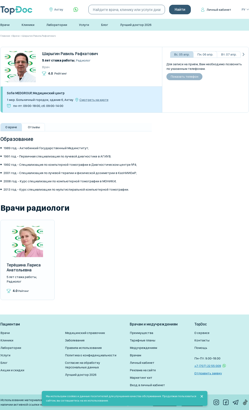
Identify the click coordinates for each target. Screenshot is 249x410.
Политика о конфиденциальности (90, 355)
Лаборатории (56, 25)
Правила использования (83, 348)
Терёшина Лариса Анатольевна (24, 267)
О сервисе (201, 333)
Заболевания (74, 340)
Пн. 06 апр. (205, 54)
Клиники (28, 25)
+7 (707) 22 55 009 (207, 366)
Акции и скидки (12, 370)
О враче (11, 127)
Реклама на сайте (143, 370)
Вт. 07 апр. (229, 54)
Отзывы (34, 127)
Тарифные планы (142, 340)
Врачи (5, 25)
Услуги (84, 25)
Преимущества (141, 333)
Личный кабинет (219, 10)
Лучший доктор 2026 (136, 25)
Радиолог (83, 60)
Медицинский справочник (85, 333)
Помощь (200, 348)
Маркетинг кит (141, 378)
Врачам (135, 355)
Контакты (201, 340)
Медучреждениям (143, 348)
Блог (104, 25)
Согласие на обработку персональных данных (82, 365)
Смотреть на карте (93, 100)
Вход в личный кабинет (147, 385)
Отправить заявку (208, 373)
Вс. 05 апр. (182, 54)
